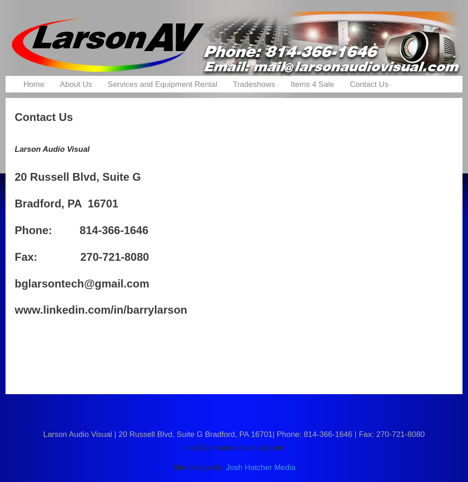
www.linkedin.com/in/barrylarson (101, 310)
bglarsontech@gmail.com (82, 283)
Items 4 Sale (312, 84)
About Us (76, 84)
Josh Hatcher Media (261, 467)
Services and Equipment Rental (162, 84)
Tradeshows (254, 84)
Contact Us (369, 84)
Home (33, 84)
